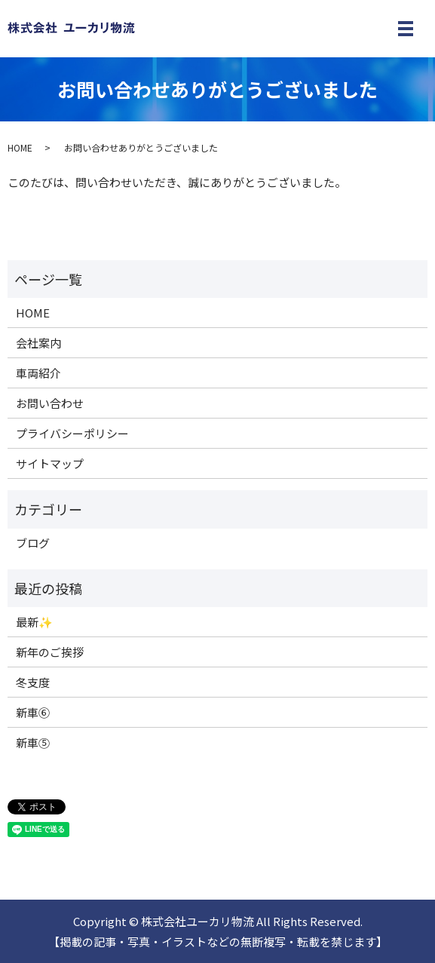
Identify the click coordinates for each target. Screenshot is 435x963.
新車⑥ (33, 712)
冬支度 (33, 682)
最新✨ (34, 622)
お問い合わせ (50, 403)
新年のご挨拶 (50, 652)
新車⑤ (33, 742)
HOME (20, 147)
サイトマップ (50, 463)
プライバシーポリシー (72, 433)
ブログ (33, 543)
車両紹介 (38, 373)
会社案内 (38, 343)
